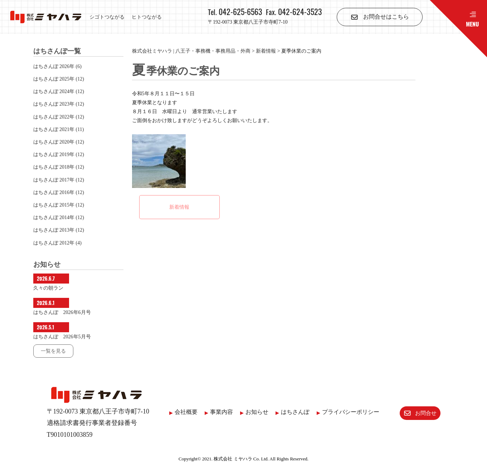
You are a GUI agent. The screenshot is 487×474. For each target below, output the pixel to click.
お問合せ (416, 412)
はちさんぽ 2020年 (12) (58, 142)
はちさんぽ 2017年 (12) (58, 180)
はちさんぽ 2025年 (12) (58, 79)
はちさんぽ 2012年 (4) (57, 243)
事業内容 (217, 412)
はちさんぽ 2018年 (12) (58, 167)
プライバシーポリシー (346, 412)
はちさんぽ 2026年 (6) (57, 66)
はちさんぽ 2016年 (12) (58, 192)
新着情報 (179, 207)
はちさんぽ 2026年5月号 (62, 336)
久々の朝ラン (48, 288)
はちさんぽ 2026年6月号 (62, 312)
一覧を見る (53, 351)
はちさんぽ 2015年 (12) (58, 205)
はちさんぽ (291, 412)
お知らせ (253, 412)
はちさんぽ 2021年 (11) (58, 129)
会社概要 (182, 412)
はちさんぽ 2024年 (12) (58, 91)
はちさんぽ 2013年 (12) (58, 230)
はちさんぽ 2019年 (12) (58, 154)
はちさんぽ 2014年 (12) (58, 217)
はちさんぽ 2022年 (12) (58, 117)
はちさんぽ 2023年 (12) (58, 104)
